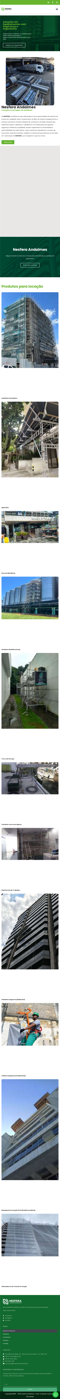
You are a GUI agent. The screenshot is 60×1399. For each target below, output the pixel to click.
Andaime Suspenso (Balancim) (13, 1000)
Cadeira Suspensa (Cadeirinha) (13, 1076)
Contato (5, 1343)
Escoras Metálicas (8, 573)
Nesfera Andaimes (9, 1331)
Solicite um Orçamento (14, 45)
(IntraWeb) (30, 1397)
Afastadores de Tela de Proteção (14, 1286)
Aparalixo (5, 508)
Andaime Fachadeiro (9, 398)
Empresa (6, 1334)
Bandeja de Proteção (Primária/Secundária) (18, 1210)
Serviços (6, 1340)
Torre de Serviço (7, 759)
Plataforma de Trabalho (10, 890)
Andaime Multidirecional (10, 649)
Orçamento (7, 1337)
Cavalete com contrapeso (11, 824)
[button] (57, 9)
